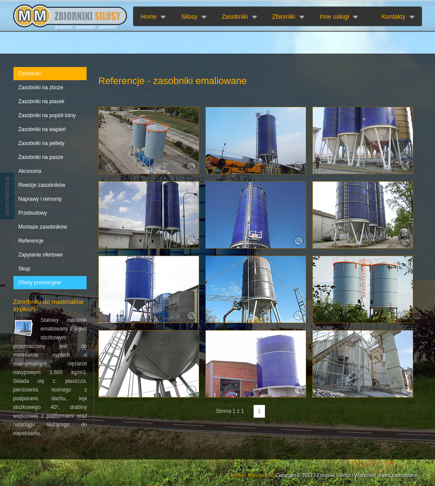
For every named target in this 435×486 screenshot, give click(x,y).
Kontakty (393, 16)
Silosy (189, 16)
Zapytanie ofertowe (40, 255)
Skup (24, 269)
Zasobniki (235, 16)
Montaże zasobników (42, 227)
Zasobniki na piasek (41, 101)
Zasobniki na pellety (41, 143)
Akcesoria (29, 171)
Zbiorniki (283, 16)
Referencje (31, 241)
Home (149, 16)
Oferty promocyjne (39, 283)
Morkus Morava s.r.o (252, 475)
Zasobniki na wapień (42, 129)
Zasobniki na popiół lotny (47, 115)
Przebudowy (32, 213)
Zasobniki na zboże (40, 87)
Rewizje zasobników (41, 185)
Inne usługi (334, 16)
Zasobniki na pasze (40, 157)
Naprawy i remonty (40, 199)
